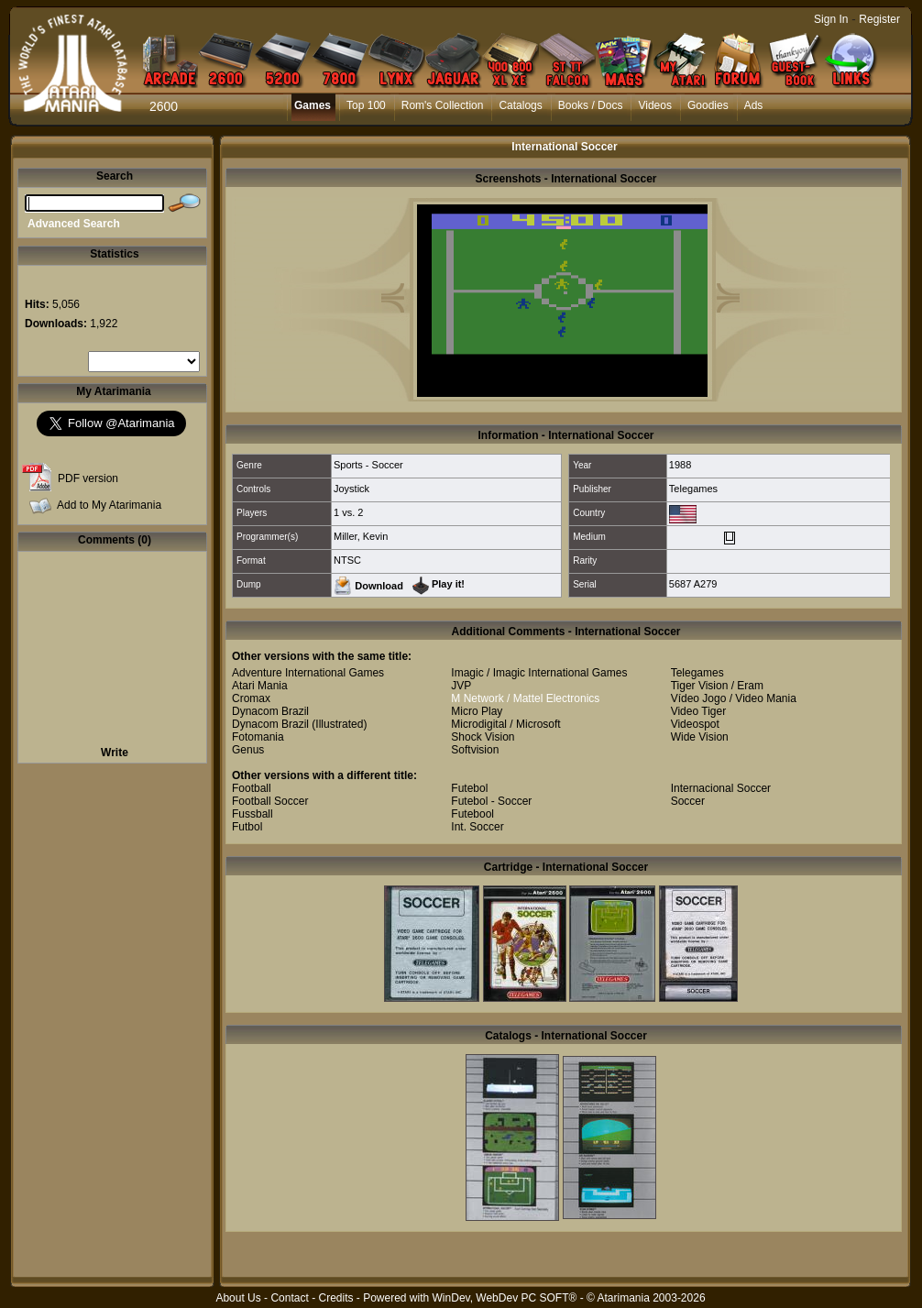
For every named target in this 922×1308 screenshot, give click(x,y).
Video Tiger (699, 711)
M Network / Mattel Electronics (525, 698)
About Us (237, 1298)
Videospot (695, 724)
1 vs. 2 (348, 512)
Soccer (688, 801)
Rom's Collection (442, 105)
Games (312, 105)
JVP (461, 685)
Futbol (247, 826)
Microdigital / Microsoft (505, 724)
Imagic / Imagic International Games (539, 672)
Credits (335, 1298)
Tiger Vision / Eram (717, 685)
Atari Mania (260, 685)
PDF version (88, 478)
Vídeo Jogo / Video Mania (733, 698)
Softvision (475, 749)
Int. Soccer (477, 826)
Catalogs (520, 105)
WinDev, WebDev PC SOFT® (505, 1298)
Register (879, 19)
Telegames (693, 488)
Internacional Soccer (721, 788)
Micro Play (476, 711)
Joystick (351, 488)
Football (251, 788)
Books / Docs (590, 105)
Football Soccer (270, 801)
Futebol (469, 788)
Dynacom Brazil (270, 711)
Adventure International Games (308, 672)
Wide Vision (700, 737)
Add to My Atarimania (109, 505)
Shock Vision (482, 737)
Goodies (708, 105)
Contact (289, 1298)
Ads (753, 105)
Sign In (831, 19)
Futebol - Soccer (491, 801)
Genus (248, 749)
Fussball (252, 814)
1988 (680, 464)
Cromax (251, 698)
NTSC (347, 560)
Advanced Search (73, 223)
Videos (654, 105)
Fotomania (258, 737)
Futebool (472, 814)
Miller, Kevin (361, 536)
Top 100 (366, 105)
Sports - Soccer (368, 464)
